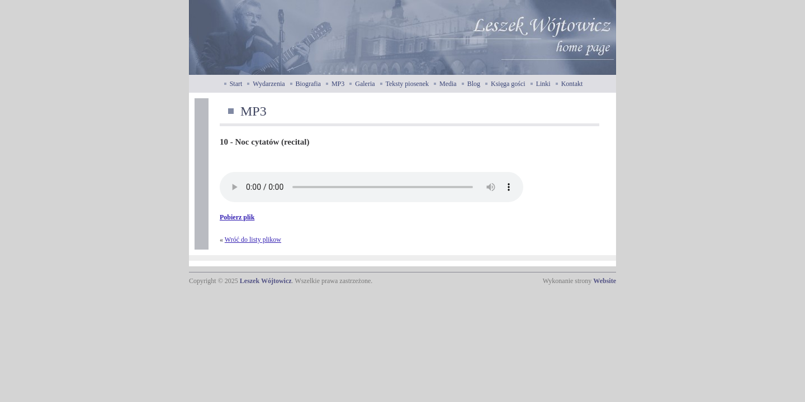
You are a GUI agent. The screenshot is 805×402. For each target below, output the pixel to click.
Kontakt (572, 84)
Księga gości (508, 84)
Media (448, 84)
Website (604, 281)
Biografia (308, 84)
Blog (473, 84)
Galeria (365, 84)
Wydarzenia (269, 84)
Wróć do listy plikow (253, 239)
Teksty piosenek (407, 84)
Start (236, 84)
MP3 (338, 84)
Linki (543, 84)
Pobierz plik (237, 217)
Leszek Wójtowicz (266, 281)
